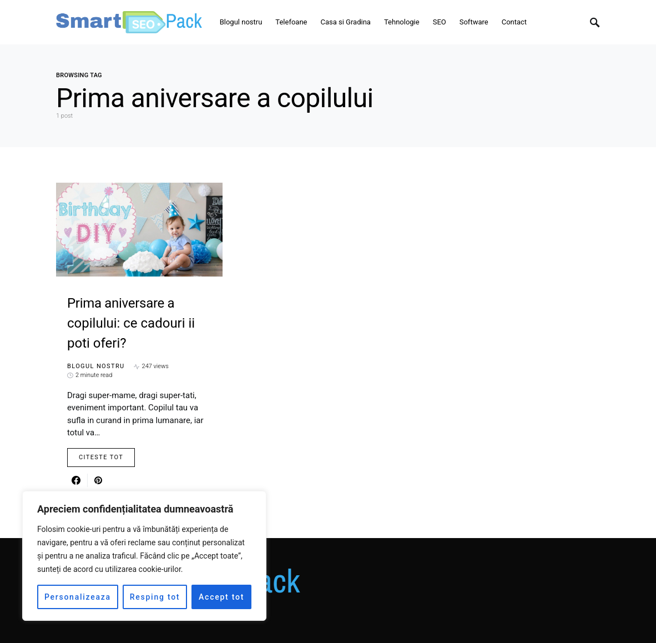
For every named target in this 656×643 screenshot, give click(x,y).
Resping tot (155, 596)
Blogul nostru (96, 366)
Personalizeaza (77, 596)
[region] (144, 556)
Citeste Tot (101, 457)
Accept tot (221, 596)
